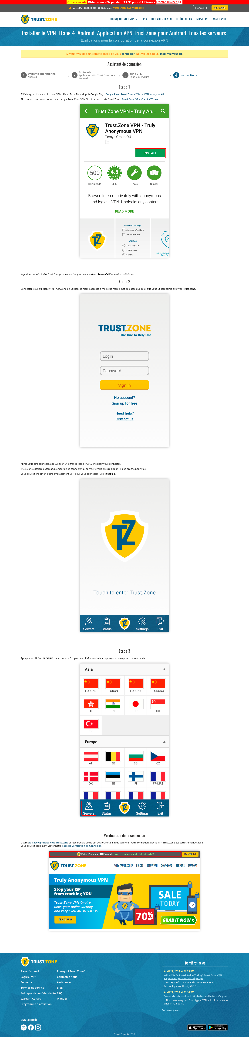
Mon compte (220, 8)
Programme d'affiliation (36, 1004)
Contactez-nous (67, 977)
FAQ (59, 993)
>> (169, 2)
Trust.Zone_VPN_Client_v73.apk (140, 99)
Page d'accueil (30, 971)
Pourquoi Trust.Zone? (123, 19)
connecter (128, 54)
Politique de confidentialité (38, 993)
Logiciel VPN (29, 977)
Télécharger (184, 19)
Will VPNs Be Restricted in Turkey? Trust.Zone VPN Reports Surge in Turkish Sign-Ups (193, 977)
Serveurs (202, 19)
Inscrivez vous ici (171, 54)
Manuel (62, 998)
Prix (144, 19)
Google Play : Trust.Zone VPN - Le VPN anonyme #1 (134, 94)
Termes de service (32, 987)
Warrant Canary (31, 998)
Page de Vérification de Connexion (81, 845)
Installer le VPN (161, 19)
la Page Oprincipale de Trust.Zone (48, 842)
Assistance (219, 19)
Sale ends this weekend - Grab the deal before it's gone (195, 996)
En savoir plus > (171, 1010)
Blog (60, 987)
